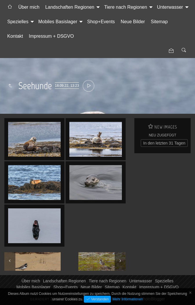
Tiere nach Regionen (125, 7)
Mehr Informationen (128, 299)
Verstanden (99, 299)
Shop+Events (101, 21)
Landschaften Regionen (69, 7)
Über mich (28, 7)
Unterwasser (170, 7)
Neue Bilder (133, 21)
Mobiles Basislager (57, 21)
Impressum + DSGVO (51, 36)
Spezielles (17, 21)
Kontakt (15, 36)
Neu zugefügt (162, 135)
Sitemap (159, 21)
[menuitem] (9, 7)
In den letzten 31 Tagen (164, 143)
